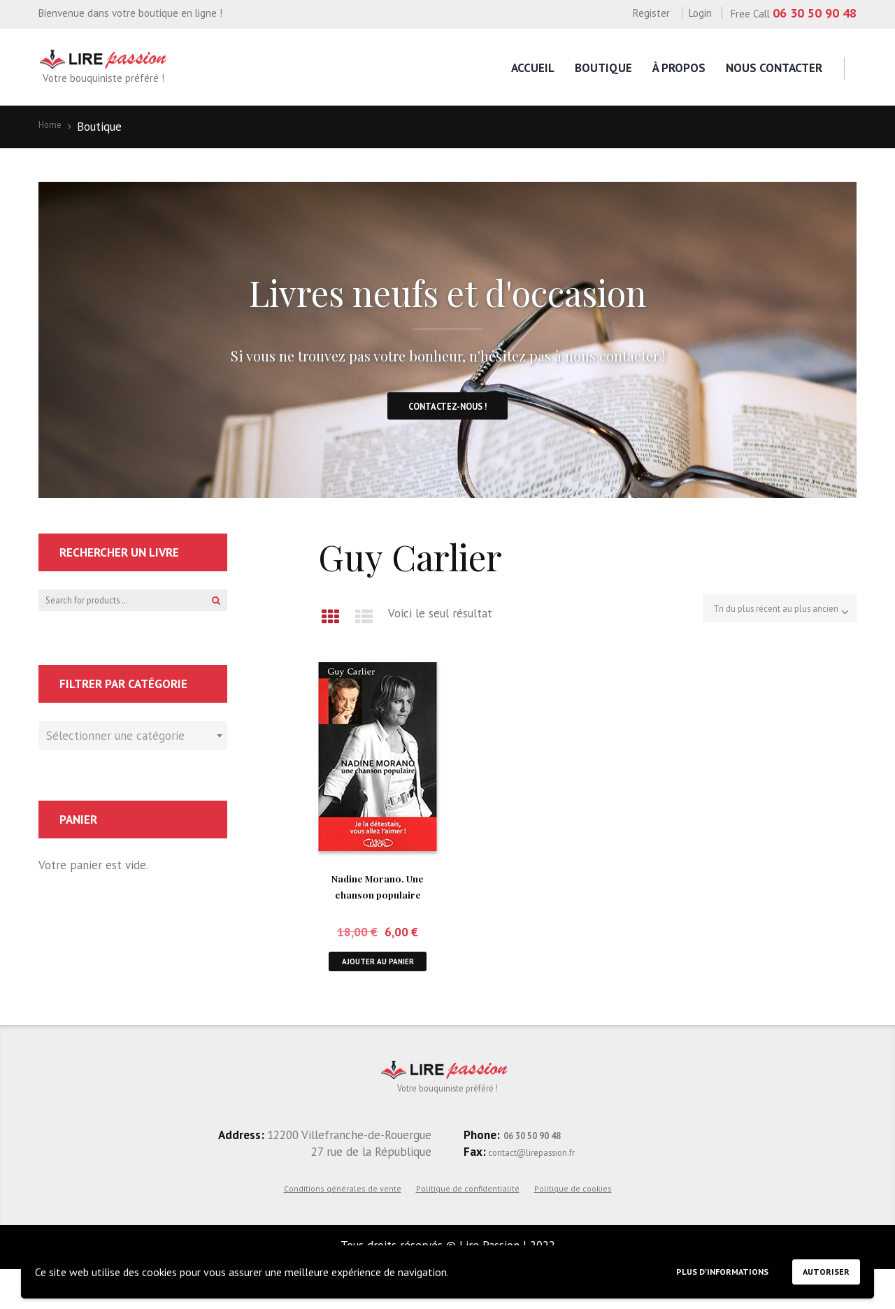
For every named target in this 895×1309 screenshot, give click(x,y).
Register (651, 13)
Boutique (603, 68)
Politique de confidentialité (468, 1227)
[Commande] (754, 627)
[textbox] (129, 755)
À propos (679, 68)
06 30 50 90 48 (815, 13)
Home (53, 126)
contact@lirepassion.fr (547, 1190)
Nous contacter (774, 68)
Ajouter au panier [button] (377, 985)
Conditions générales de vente (342, 1227)
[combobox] (132, 757)
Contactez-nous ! (447, 417)
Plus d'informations (691, 1268)
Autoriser (819, 1268)
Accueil (532, 68)
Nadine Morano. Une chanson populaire (377, 908)
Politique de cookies (573, 1227)
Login (700, 13)
